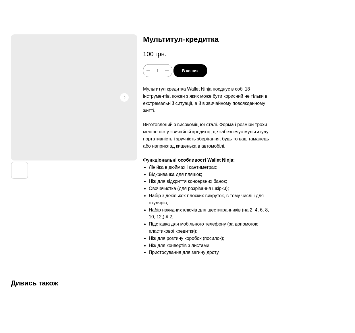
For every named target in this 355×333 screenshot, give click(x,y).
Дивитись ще (25, 9)
